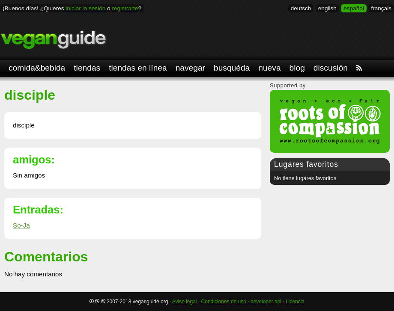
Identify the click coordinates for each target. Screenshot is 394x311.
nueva (269, 67)
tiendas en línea (138, 67)
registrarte (125, 8)
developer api (266, 302)
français (381, 8)
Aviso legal (184, 302)
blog (297, 67)
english (327, 8)
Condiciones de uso (223, 302)
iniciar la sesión (85, 8)
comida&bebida (37, 67)
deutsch (301, 8)
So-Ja (21, 225)
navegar (190, 67)
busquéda (232, 67)
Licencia (295, 302)
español (353, 8)
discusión (330, 67)
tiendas (87, 67)
